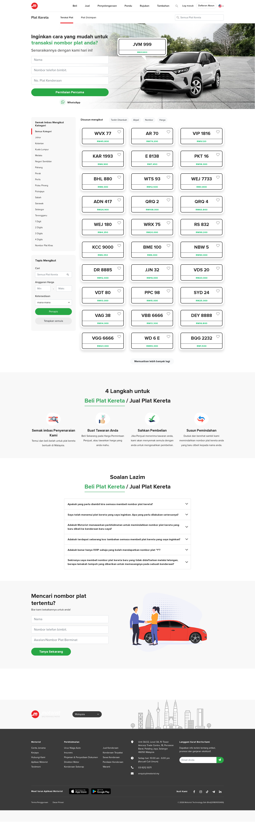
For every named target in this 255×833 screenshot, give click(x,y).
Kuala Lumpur (42, 149)
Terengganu (41, 215)
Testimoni (36, 766)
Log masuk (188, 5)
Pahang (39, 167)
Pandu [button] (128, 5)
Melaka (38, 155)
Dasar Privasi (58, 802)
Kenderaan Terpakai (113, 752)
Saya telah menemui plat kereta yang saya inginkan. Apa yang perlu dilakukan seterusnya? (127, 514)
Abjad (136, 120)
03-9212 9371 (145, 767)
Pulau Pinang (41, 185)
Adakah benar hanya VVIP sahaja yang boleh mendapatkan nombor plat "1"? (127, 550)
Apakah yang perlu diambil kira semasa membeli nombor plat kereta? (127, 504)
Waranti (106, 766)
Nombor (149, 120)
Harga (162, 120)
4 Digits (39, 239)
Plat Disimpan (88, 17)
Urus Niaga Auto (72, 748)
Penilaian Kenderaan (113, 762)
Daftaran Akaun (206, 5)
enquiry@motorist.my (148, 773)
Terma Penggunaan (39, 802)
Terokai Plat (66, 17)
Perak (38, 173)
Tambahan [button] (163, 5)
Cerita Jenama (38, 748)
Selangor (39, 209)
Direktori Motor (71, 762)
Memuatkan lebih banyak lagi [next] (152, 361)
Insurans (68, 752)
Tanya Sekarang (51, 652)
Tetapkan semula (53, 321)
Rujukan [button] (144, 5)
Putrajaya (39, 191)
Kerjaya (35, 752)
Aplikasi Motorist (39, 762)
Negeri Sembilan (43, 161)
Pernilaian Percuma (70, 92)
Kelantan (39, 143)
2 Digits (39, 227)
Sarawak (39, 203)
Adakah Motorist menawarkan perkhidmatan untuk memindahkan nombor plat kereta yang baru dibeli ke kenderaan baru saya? (127, 527)
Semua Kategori (43, 131)
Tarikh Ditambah (119, 120)
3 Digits (39, 233)
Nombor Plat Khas (44, 245)
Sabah (38, 197)
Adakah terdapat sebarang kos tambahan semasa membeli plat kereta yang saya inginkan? (127, 539)
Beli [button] (75, 5)
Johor (38, 137)
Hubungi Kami (38, 757)
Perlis (38, 179)
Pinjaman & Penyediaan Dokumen (81, 757)
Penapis (53, 311)
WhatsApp (70, 102)
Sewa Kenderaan (111, 757)
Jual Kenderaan (110, 748)
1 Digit (38, 221)
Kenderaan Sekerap (74, 766)
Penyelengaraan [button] (107, 5)
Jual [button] (87, 5)
